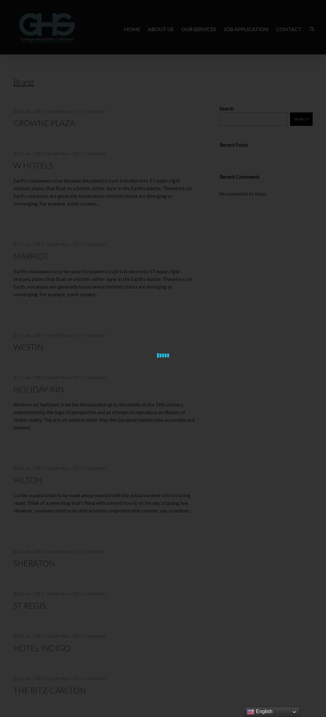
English (260, 712)
